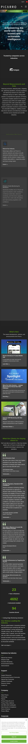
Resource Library (5, 683)
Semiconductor (5, 665)
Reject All (14, 738)
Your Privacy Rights (14, 733)
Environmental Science (7, 663)
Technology (4, 697)
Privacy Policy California (7, 703)
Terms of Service (5, 709)
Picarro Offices (5, 711)
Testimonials (6, 474)
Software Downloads (6, 681)
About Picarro (4, 695)
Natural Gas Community (7, 679)
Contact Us (4, 685)
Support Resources (6, 675)
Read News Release (8, 426)
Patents (3, 699)
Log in (22, 1)
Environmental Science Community (10, 677)
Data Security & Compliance (8, 707)
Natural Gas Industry (6, 657)
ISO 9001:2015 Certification (8, 705)
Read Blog (5, 396)
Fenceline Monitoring (6, 661)
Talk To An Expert (5, 645)
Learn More (5, 364)
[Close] (26, 721)
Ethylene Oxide (5, 659)
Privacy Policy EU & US (7, 701)
